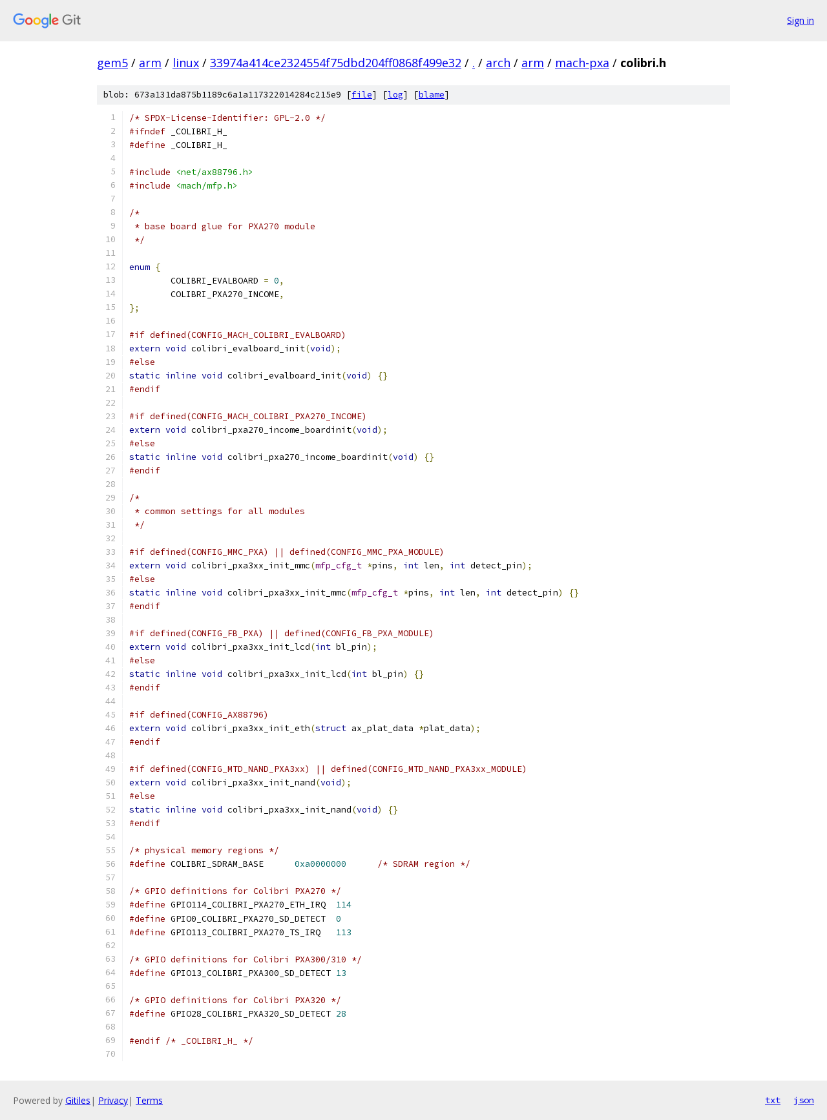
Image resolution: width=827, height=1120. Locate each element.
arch (498, 62)
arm (150, 62)
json (803, 1100)
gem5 (112, 62)
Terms (149, 1100)
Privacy (113, 1100)
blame (432, 94)
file (361, 94)
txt (772, 1100)
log (395, 94)
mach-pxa (582, 62)
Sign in (800, 20)
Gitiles (77, 1100)
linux (186, 62)
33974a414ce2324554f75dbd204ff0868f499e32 (335, 62)
